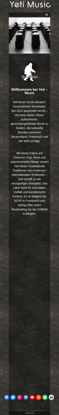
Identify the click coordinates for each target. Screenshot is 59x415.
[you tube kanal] (32, 397)
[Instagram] (19, 397)
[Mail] (51, 397)
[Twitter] (13, 397)
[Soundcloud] (38, 397)
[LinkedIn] (25, 397)
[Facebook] (6, 397)
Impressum (29, 413)
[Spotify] (45, 397)
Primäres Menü (46, 15)
